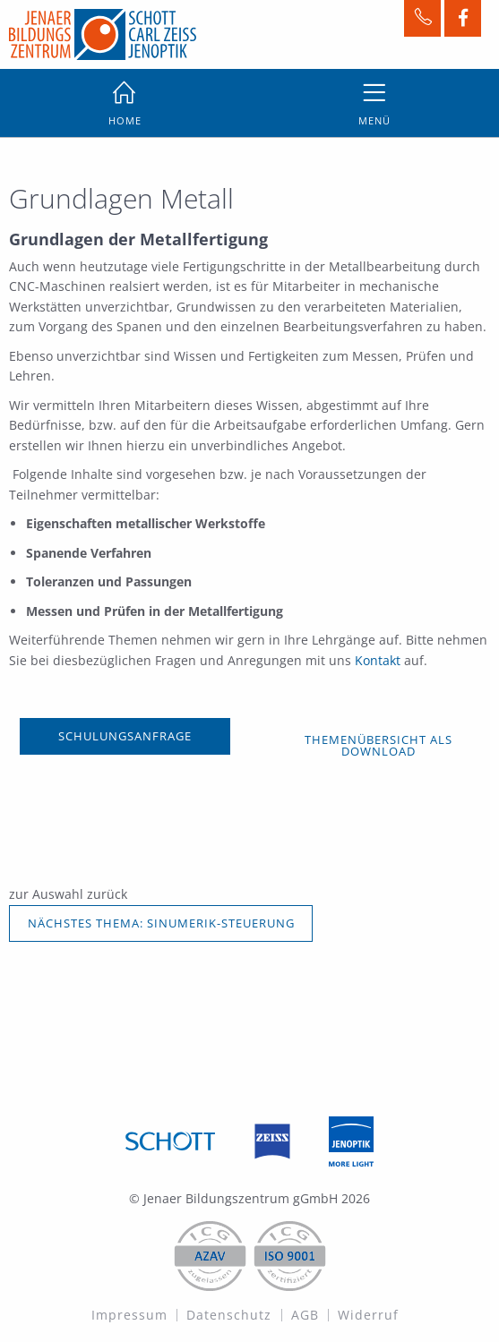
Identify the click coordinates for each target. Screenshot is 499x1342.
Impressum (129, 1315)
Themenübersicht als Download (378, 745)
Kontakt (379, 660)
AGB (305, 1315)
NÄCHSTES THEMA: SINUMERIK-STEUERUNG (161, 923)
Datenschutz (228, 1315)
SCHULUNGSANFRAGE (125, 736)
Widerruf (368, 1315)
